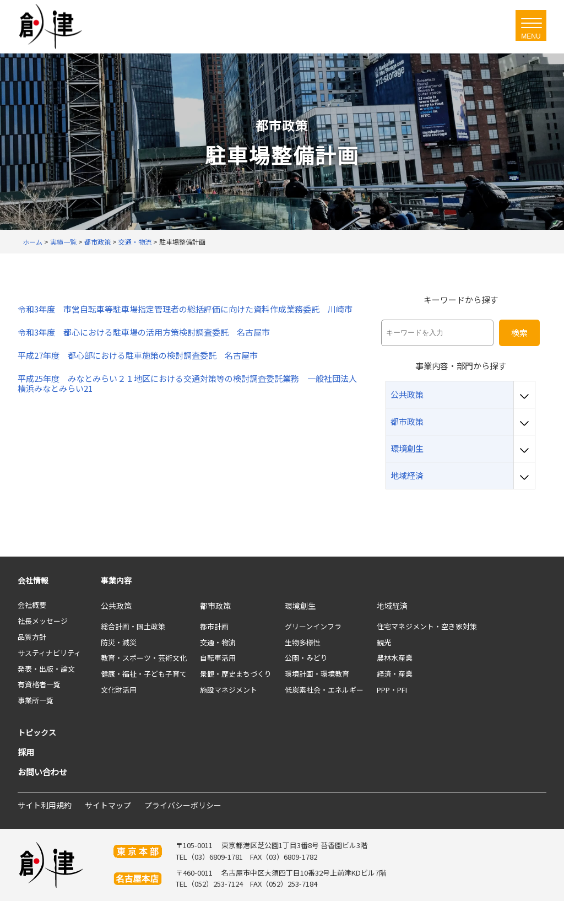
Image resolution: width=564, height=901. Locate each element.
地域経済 (392, 605)
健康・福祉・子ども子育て (144, 673)
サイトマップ (108, 805)
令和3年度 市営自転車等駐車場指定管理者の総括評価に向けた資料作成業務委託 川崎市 (185, 309)
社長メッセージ (43, 621)
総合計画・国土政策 (133, 626)
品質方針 (32, 637)
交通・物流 (218, 642)
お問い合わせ (42, 772)
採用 (26, 752)
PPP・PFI (392, 689)
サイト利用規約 (45, 805)
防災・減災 (119, 642)
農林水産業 (395, 657)
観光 (384, 642)
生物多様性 (303, 642)
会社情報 (33, 580)
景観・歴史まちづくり (236, 673)
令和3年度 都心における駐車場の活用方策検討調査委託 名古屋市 (144, 332)
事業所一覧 (35, 700)
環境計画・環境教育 (317, 673)
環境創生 (300, 605)
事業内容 (116, 580)
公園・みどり (306, 657)
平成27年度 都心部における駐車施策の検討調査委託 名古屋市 (138, 355)
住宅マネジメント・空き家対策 (427, 626)
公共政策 (116, 605)
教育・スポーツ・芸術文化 (144, 657)
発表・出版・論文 (46, 668)
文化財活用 (119, 689)
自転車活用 (218, 657)
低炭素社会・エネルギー (324, 689)
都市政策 (215, 605)
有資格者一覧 (39, 684)
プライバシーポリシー (182, 805)
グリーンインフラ (313, 626)
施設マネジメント (228, 689)
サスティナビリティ (49, 653)
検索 (519, 332)
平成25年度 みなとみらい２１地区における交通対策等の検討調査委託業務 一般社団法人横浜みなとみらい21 (187, 383)
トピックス (37, 732)
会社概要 (32, 605)
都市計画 (214, 626)
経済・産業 (395, 673)
